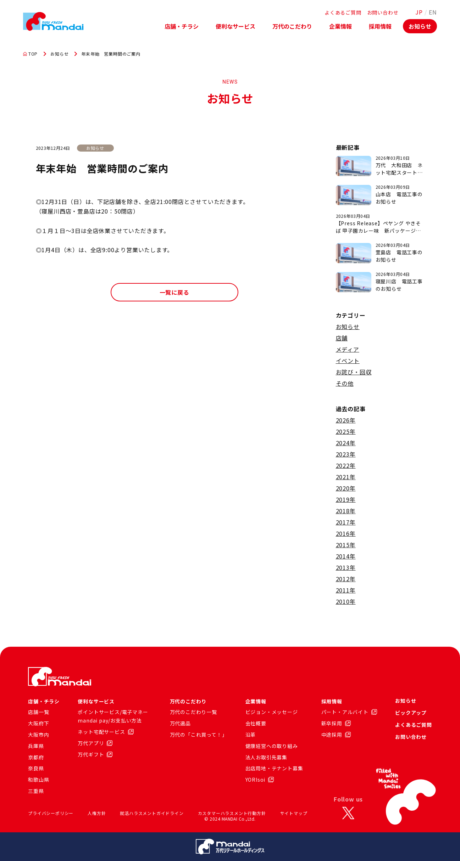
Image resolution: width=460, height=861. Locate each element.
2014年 (346, 556)
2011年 (346, 590)
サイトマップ (293, 813)
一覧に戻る (174, 292)
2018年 (346, 510)
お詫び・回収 (354, 372)
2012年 (346, 578)
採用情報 (380, 26)
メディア (347, 349)
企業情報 (340, 26)
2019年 (346, 499)
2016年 (346, 533)
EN (433, 12)
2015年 (346, 544)
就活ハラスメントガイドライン (151, 813)
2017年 (346, 522)
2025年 (346, 431)
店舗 (342, 338)
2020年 (346, 488)
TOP (30, 53)
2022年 (346, 465)
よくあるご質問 (343, 12)
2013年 (346, 567)
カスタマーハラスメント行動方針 (232, 813)
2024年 (346, 442)
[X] (348, 813)
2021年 (346, 476)
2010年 (346, 601)
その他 (345, 383)
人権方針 (97, 813)
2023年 (346, 454)
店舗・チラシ (182, 26)
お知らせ (420, 26)
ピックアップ (411, 712)
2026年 (346, 420)
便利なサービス (235, 26)
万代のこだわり (292, 26)
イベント (348, 360)
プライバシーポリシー (50, 813)
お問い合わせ (383, 12)
